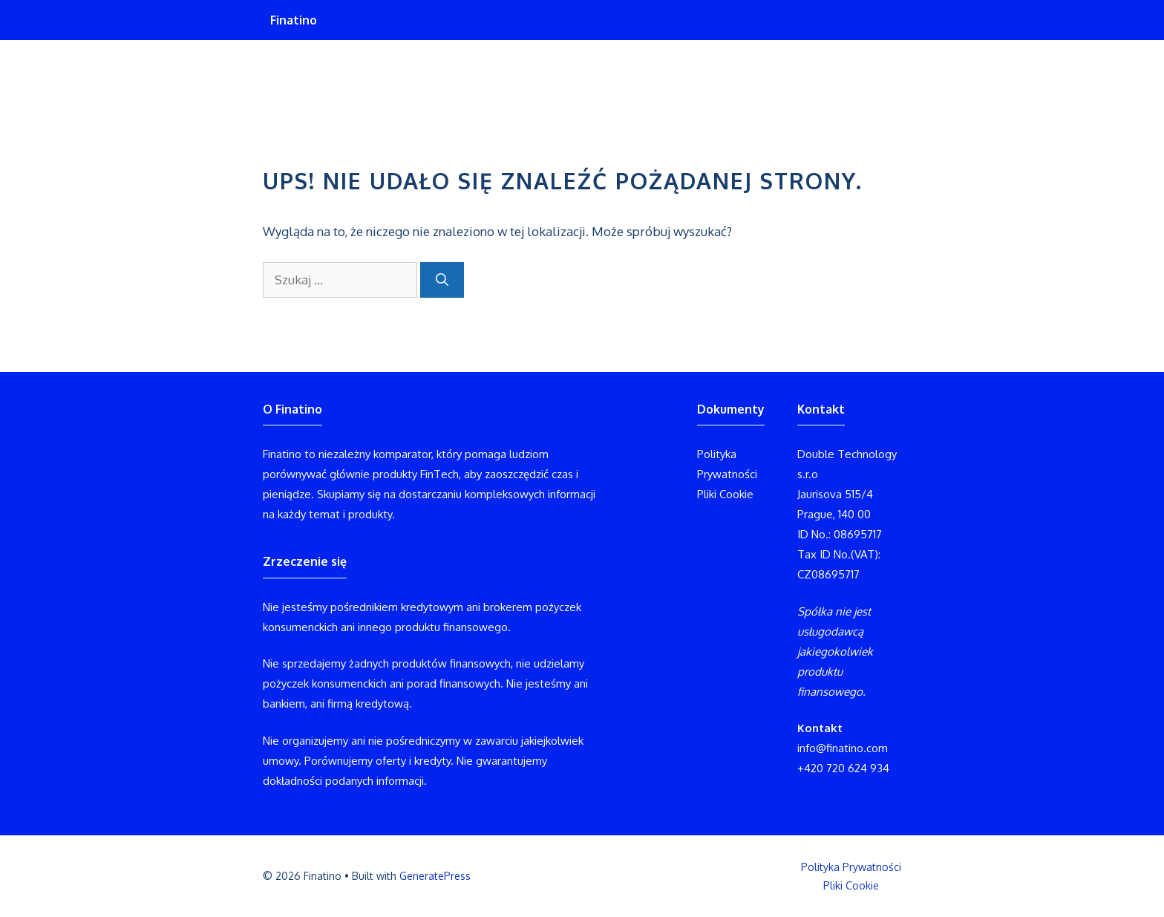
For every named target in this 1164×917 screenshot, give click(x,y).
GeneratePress (435, 875)
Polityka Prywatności (851, 867)
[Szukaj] (442, 280)
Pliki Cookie (725, 494)
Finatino (293, 20)
